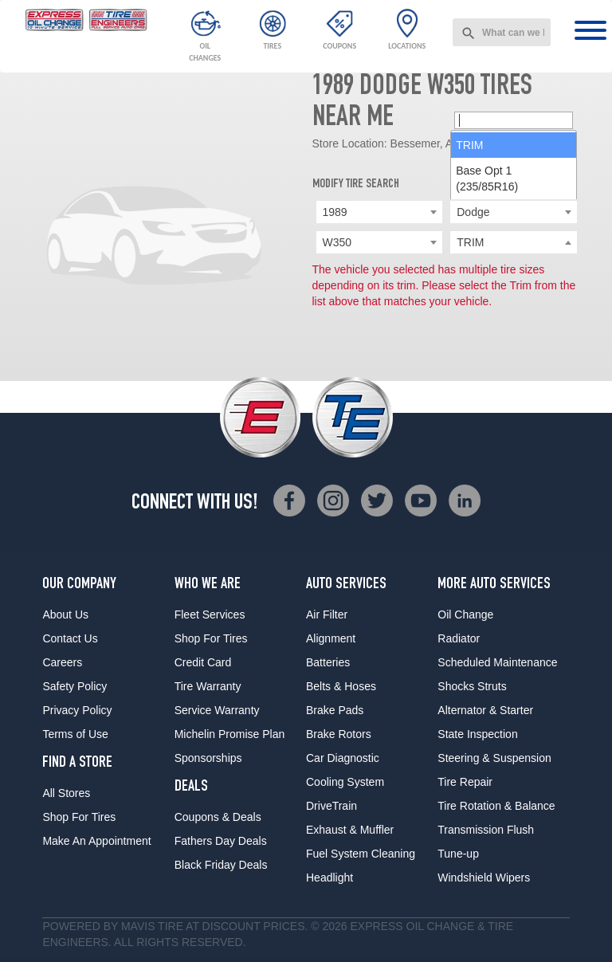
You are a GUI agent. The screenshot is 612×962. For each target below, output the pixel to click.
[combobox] (502, 32)
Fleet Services (210, 614)
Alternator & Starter (485, 710)
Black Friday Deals (221, 864)
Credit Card (203, 662)
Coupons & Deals (218, 817)
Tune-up (458, 853)
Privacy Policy (77, 710)
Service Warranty (217, 710)
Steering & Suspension (494, 758)
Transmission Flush (485, 829)
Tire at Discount (209, 926)
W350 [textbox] (337, 242)
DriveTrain (331, 805)
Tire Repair (464, 781)
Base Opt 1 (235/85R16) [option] (487, 301)
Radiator (458, 638)
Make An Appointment (96, 840)
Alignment (330, 638)
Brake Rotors (338, 734)
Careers (62, 662)
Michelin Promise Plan (230, 734)
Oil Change (465, 614)
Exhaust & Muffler (350, 829)
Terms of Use (75, 734)
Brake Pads (334, 710)
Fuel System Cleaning (360, 853)
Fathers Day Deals (221, 840)
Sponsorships (208, 758)
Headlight (329, 877)
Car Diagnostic (342, 758)
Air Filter (326, 614)
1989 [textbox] (335, 212)
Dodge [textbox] (473, 212)
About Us (65, 614)
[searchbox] (513, 243)
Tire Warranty (208, 686)
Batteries (328, 662)
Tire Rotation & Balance (496, 805)
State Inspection (477, 734)
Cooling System (345, 781)
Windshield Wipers (483, 877)
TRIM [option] (469, 267)
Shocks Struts (471, 686)
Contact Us (69, 638)
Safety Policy (74, 686)
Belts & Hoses (341, 686)
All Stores (66, 793)
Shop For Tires (79, 817)
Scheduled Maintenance (497, 662)
